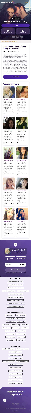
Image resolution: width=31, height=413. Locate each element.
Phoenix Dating (15, 324)
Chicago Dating (10, 318)
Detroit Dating (25, 327)
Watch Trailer (15, 18)
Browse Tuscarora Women (9, 291)
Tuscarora (13, 41)
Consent (13, 406)
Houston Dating (20, 318)
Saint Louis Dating (21, 334)
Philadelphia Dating (11, 321)
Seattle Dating (25, 324)
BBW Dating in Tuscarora (8, 348)
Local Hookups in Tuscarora (16, 373)
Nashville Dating (20, 340)
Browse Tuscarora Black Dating (15, 284)
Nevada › (7, 41)
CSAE (9, 406)
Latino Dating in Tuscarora (15, 367)
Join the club (15, 76)
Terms (13, 404)
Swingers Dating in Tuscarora (15, 383)
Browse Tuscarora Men (23, 291)
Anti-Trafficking (19, 406)
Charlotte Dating (21, 330)
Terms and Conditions (21, 272)
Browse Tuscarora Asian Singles (15, 300)
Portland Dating (21, 337)
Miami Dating (6, 324)
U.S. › (2, 41)
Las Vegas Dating (10, 340)
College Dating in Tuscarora (16, 355)
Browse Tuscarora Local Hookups (15, 306)
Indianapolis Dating (10, 337)
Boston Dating (15, 327)
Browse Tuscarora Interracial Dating (15, 303)
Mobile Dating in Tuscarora (15, 377)
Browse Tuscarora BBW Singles (15, 281)
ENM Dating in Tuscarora (8, 361)
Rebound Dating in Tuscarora (15, 380)
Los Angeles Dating (20, 315)
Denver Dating (6, 327)
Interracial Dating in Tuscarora (15, 364)
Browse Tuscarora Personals (15, 294)
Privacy (17, 404)
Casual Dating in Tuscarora (15, 352)
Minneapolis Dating (10, 330)
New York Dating (9, 315)
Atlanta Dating (21, 321)
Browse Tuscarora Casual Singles (15, 287)
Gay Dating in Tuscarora (22, 361)
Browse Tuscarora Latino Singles (15, 297)
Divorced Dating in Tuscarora (15, 358)
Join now (15, 25)
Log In (26, 2)
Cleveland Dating (10, 334)
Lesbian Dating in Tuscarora (15, 370)
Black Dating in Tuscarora (22, 348)
